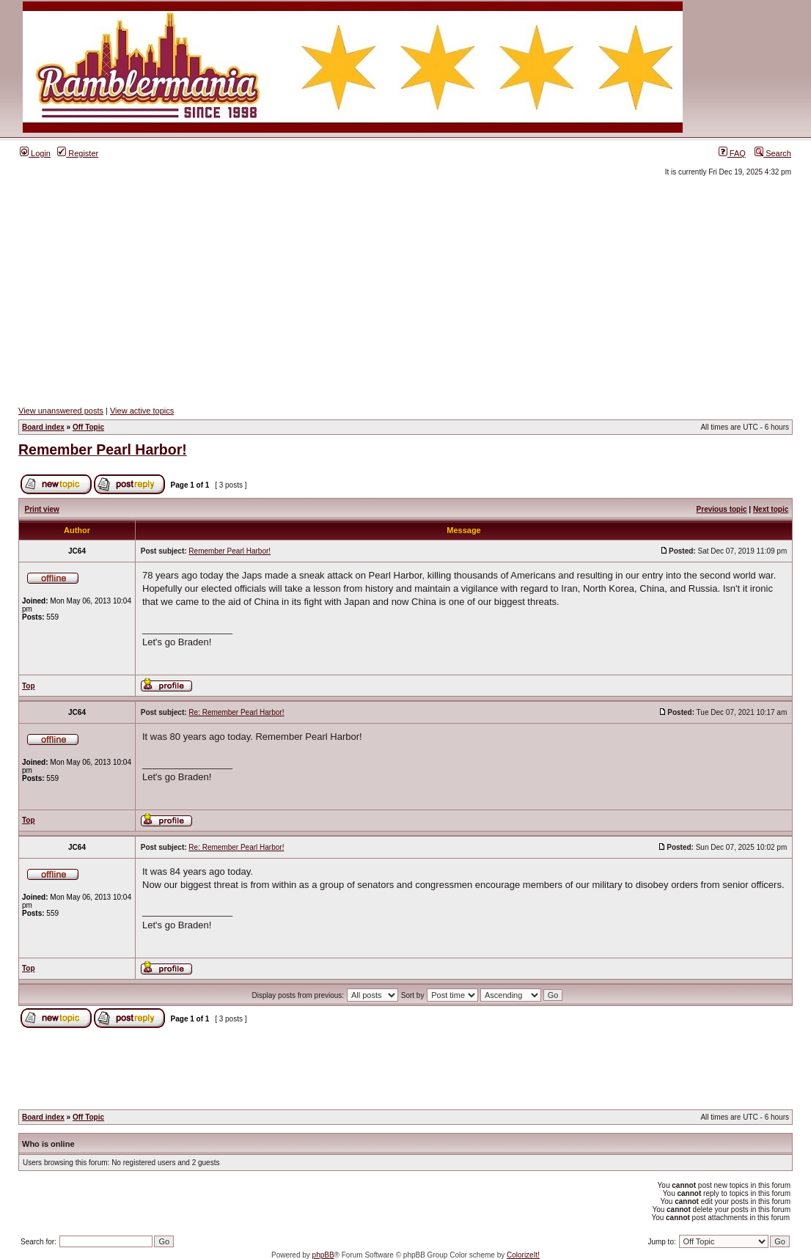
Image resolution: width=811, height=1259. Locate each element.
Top (28, 686)
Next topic (770, 509)
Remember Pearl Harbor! (102, 449)
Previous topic (722, 509)
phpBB (323, 1255)
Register (77, 153)
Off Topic (88, 427)
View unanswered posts (60, 410)
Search (773, 153)
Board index (43, 427)
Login (35, 153)
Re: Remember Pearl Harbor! (236, 712)
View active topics (142, 410)
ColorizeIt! (523, 1255)
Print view (42, 509)
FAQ (732, 153)
